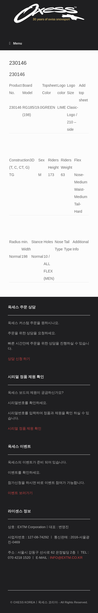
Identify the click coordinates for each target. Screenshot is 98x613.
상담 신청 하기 (19, 359)
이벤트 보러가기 (20, 493)
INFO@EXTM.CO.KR (66, 558)
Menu (15, 43)
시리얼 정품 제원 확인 (24, 428)
